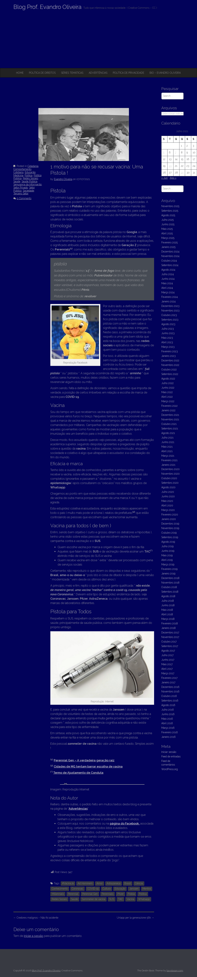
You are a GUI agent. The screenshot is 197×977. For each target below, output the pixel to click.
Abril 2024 (167, 287)
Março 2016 (168, 727)
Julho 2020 (167, 491)
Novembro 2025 (170, 206)
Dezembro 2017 (170, 632)
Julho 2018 (167, 600)
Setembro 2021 (169, 428)
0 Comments (24, 198)
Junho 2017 (167, 659)
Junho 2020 (168, 496)
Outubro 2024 (169, 260)
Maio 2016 (167, 718)
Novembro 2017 (170, 637)
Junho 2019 (167, 550)
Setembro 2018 (169, 591)
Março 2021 (167, 455)
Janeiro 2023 (168, 355)
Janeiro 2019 (168, 573)
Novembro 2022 (170, 365)
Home (20, 72)
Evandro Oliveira (63, 179)
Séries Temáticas (72, 72)
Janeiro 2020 (168, 519)
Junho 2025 (167, 224)
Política (28, 175)
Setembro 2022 (169, 374)
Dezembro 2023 (170, 306)
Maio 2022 (167, 392)
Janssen (134, 888)
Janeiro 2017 (168, 682)
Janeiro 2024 (168, 301)
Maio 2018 (167, 609)
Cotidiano (18, 172)
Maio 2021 (167, 446)
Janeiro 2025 (168, 247)
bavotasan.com (175, 970)
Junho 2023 (168, 333)
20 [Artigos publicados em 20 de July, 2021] (170, 165)
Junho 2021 (167, 442)
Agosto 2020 (168, 487)
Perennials (107, 893)
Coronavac (77, 888)
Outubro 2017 (169, 641)
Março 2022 (167, 401)
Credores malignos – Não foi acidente (35, 917)
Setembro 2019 (169, 537)
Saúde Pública (29, 181)
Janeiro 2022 (168, 410)
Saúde (16, 181)
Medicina (18, 175)
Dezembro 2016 (170, 687)
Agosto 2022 (168, 378)
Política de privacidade (128, 72)
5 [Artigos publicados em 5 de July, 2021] (163, 152)
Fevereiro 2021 (169, 460)
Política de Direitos (42, 72)
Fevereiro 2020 (169, 514)
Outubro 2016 (169, 696)
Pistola (131, 893)
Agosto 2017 (168, 650)
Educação (30, 172)
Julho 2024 (167, 274)
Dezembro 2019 (170, 523)
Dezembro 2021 (170, 414)
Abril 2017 (167, 668)
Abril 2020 (167, 505)
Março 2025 (167, 237)
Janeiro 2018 (168, 628)
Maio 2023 (167, 337)
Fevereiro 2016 (169, 732)
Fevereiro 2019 (169, 569)
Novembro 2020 (170, 473)
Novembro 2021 (170, 419)
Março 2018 (168, 618)
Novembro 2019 (170, 528)
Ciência (139, 883)
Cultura (106, 888)
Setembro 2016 (169, 700)
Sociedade (28, 190)
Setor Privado (20, 187)
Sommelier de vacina (93, 899)
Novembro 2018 (170, 582)
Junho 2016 (168, 714)
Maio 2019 (167, 555)
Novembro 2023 (170, 310)
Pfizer (120, 893)
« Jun (164, 177)
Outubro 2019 (169, 532)
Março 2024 (168, 292)
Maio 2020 (167, 500)
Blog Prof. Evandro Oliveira (47, 6)
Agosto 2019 (168, 541)
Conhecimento (60, 888)
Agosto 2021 (168, 433)
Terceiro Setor (20, 193)
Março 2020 (168, 510)
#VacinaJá (68, 883)
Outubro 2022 (169, 369)
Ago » (173, 177)
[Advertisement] (98, 40)
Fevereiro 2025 (169, 242)
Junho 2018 (168, 605)
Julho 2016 (167, 709)
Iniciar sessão (168, 751)
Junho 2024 (168, 278)
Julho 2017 (167, 655)
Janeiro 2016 (168, 736)
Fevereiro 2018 (169, 623)
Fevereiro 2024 (169, 296)
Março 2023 (168, 346)
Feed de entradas (171, 756)
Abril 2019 (167, 559)
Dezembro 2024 (170, 251)
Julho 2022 (167, 383)
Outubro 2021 (169, 424)
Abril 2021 (167, 451)
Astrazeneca (113, 883)
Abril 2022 (167, 396)
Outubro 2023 (169, 315)
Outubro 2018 (169, 587)
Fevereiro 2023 (169, 351)
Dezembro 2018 (170, 578)
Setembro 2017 (169, 646)
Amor (100, 883)
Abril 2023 (167, 342)
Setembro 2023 (169, 319)
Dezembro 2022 (170, 360)
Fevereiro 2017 (169, 677)
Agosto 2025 (168, 215)
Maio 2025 (167, 228)
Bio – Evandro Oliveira (165, 72)
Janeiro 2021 (168, 464)
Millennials (58, 893)
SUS (111, 899)
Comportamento (22, 169)
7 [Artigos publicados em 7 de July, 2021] (175, 152)
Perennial (73, 893)
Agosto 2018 (168, 596)
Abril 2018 (167, 614)
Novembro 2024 (170, 256)
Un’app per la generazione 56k (135, 917)
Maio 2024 (167, 283)
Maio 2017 (167, 664)
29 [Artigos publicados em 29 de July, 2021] (182, 172)
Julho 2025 (167, 219)
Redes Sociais (30, 178)
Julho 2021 (167, 437)
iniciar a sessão (33, 936)
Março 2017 (167, 673)
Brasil (127, 883)
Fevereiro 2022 (169, 405)
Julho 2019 (167, 546)
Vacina (130, 899)
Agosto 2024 (168, 269)
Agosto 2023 (168, 324)
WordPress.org (169, 769)
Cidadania (33, 166)
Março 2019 (167, 564)
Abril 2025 (167, 233)
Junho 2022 (167, 387)
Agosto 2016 (168, 705)
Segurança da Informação (27, 184)
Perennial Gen (90, 893)
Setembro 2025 (169, 210)
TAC (120, 899)
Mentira (146, 888)
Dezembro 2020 (170, 469)
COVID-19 (92, 888)
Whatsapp (144, 899)
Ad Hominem (85, 883)
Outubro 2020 (169, 478)
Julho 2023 (167, 328)
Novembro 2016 (170, 691)
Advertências (98, 72)
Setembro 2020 (170, 482)
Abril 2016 (167, 723)
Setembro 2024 (169, 265)
